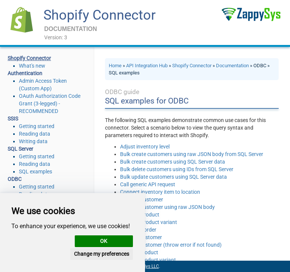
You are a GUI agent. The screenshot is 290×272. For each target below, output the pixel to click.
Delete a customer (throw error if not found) (171, 245)
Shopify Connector (99, 15)
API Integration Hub (147, 65)
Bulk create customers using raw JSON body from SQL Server (191, 154)
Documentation (232, 65)
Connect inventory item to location (160, 192)
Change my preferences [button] (101, 254)
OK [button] (103, 241)
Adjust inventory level (145, 147)
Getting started (36, 126)
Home (115, 65)
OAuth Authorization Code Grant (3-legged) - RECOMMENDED (49, 103)
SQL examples (35, 171)
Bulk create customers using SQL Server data (172, 162)
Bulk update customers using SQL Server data (173, 177)
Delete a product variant (148, 260)
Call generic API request (147, 184)
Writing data (33, 141)
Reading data (34, 134)
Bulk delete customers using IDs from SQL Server (176, 169)
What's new (32, 66)
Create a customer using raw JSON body (167, 207)
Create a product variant (148, 222)
